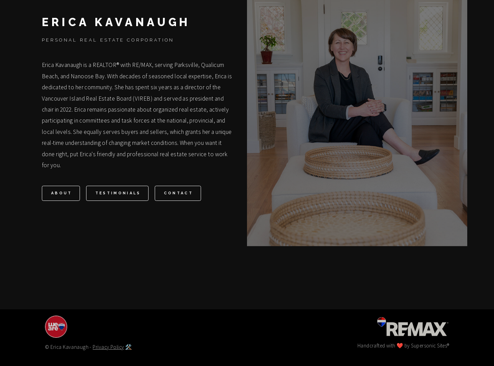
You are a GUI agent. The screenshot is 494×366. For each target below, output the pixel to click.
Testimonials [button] (118, 193)
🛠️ (128, 347)
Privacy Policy (108, 347)
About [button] (61, 193)
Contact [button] (178, 193)
